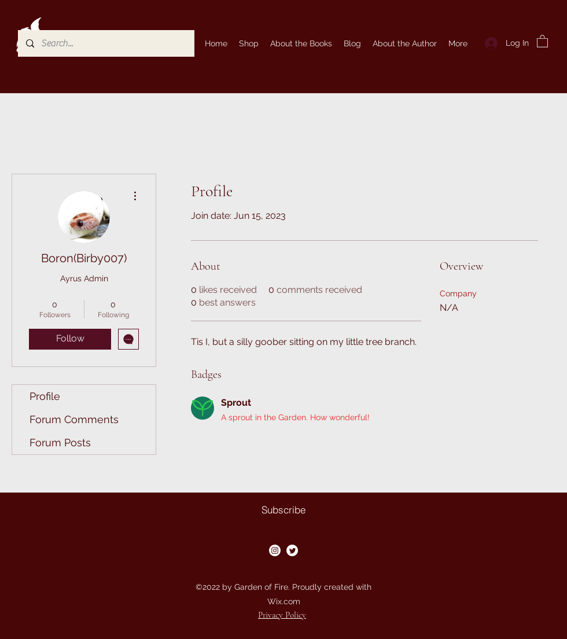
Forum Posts (60, 442)
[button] (542, 40)
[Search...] (105, 43)
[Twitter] (292, 550)
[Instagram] (275, 550)
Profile (45, 396)
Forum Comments (74, 419)
